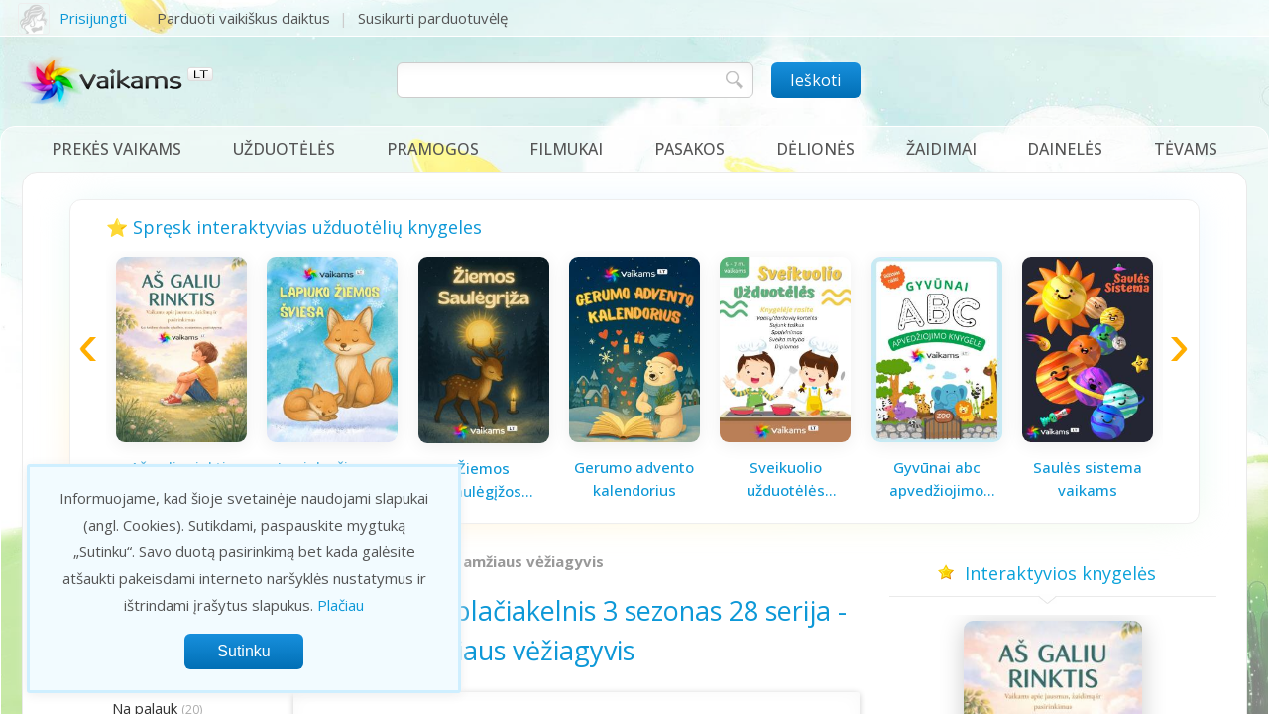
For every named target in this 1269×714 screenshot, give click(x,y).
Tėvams (1185, 149)
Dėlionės (815, 149)
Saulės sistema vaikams (1087, 478)
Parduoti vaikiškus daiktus (243, 18)
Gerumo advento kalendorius (634, 478)
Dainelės (1064, 149)
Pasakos (689, 149)
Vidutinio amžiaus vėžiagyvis (498, 561)
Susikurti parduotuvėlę (433, 18)
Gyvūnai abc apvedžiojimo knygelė (936, 479)
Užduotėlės (284, 149)
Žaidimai (941, 149)
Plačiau (340, 605)
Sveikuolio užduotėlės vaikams (786, 479)
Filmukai (566, 149)
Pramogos (433, 149)
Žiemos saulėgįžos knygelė (483, 480)
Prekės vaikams (116, 149)
